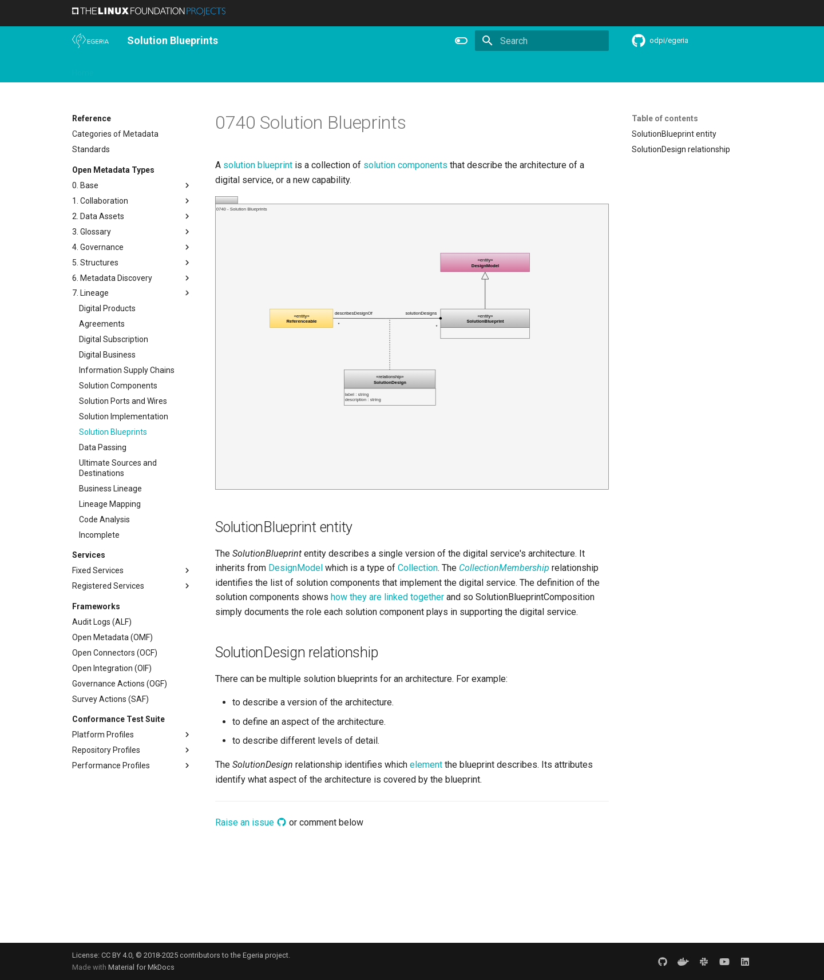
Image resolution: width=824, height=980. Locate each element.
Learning (204, 69)
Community (255, 69)
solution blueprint (257, 165)
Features (353, 69)
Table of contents (665, 118)
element (426, 764)
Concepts (452, 69)
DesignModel (295, 567)
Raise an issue (251, 822)
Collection (418, 567)
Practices (500, 69)
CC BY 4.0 (116, 955)
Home (83, 69)
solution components (405, 165)
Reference (402, 69)
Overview (124, 69)
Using (165, 69)
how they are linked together (387, 597)
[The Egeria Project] (90, 41)
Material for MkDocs (141, 967)
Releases (306, 69)
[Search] (542, 40)
